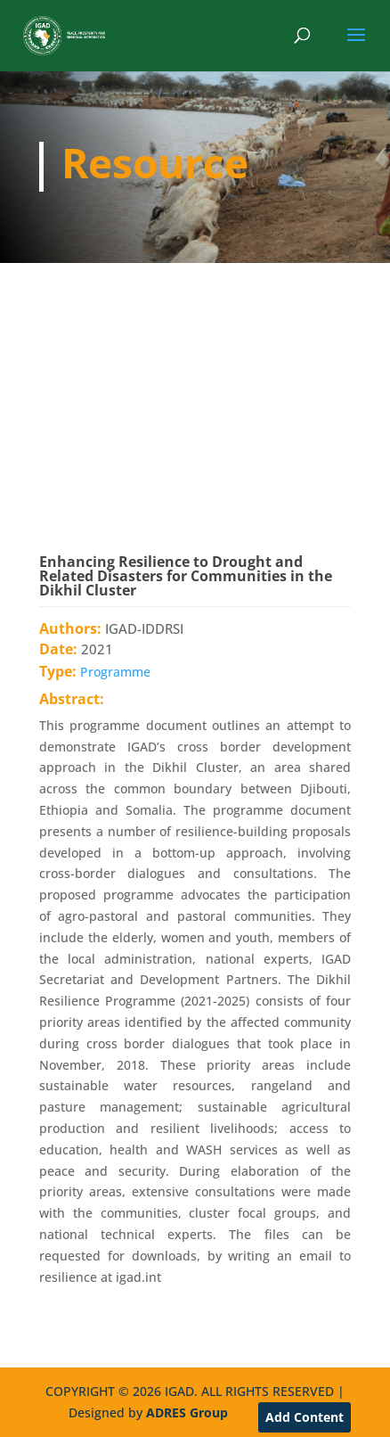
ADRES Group (187, 1412)
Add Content (304, 1416)
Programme (115, 671)
